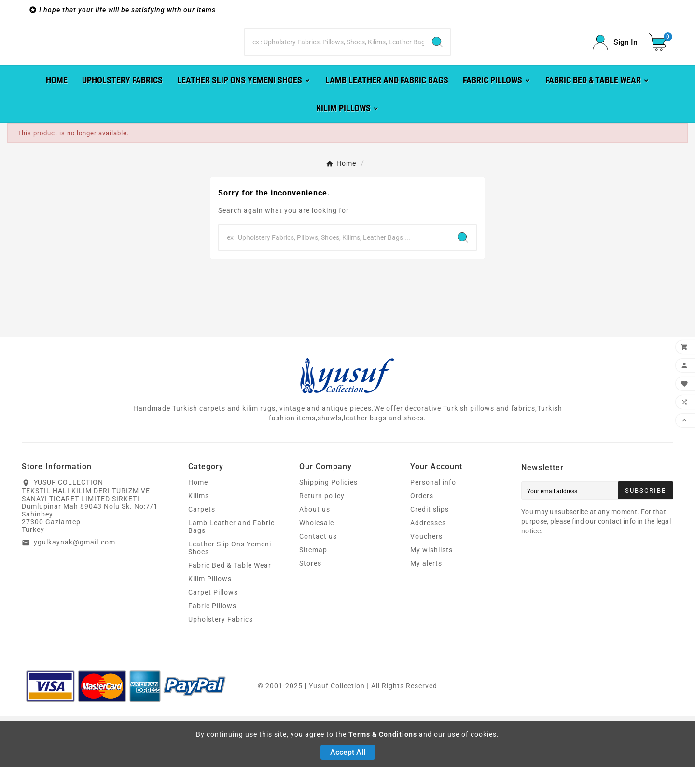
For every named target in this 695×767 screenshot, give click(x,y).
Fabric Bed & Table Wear (229, 616)
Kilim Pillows (210, 629)
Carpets (201, 560)
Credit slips (429, 560)
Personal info (433, 533)
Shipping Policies (328, 533)
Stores (310, 614)
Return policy (322, 546)
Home (198, 533)
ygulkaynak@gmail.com (74, 593)
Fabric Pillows (212, 656)
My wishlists (431, 600)
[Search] (334, 67)
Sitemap (313, 600)
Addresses (428, 573)
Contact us (318, 587)
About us (314, 560)
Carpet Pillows (213, 643)
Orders (421, 546)
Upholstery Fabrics (220, 670)
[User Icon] (615, 67)
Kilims (198, 546)
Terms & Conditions (382, 734)
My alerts (426, 614)
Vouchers (426, 587)
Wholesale (316, 573)
